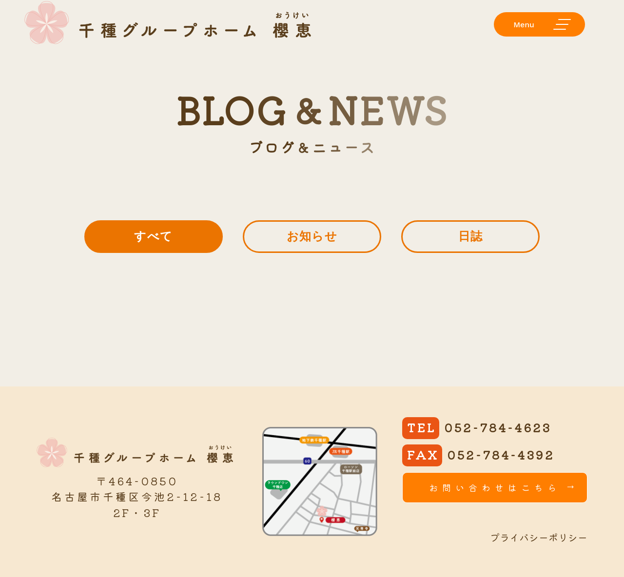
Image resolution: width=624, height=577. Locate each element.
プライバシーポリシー (538, 537)
